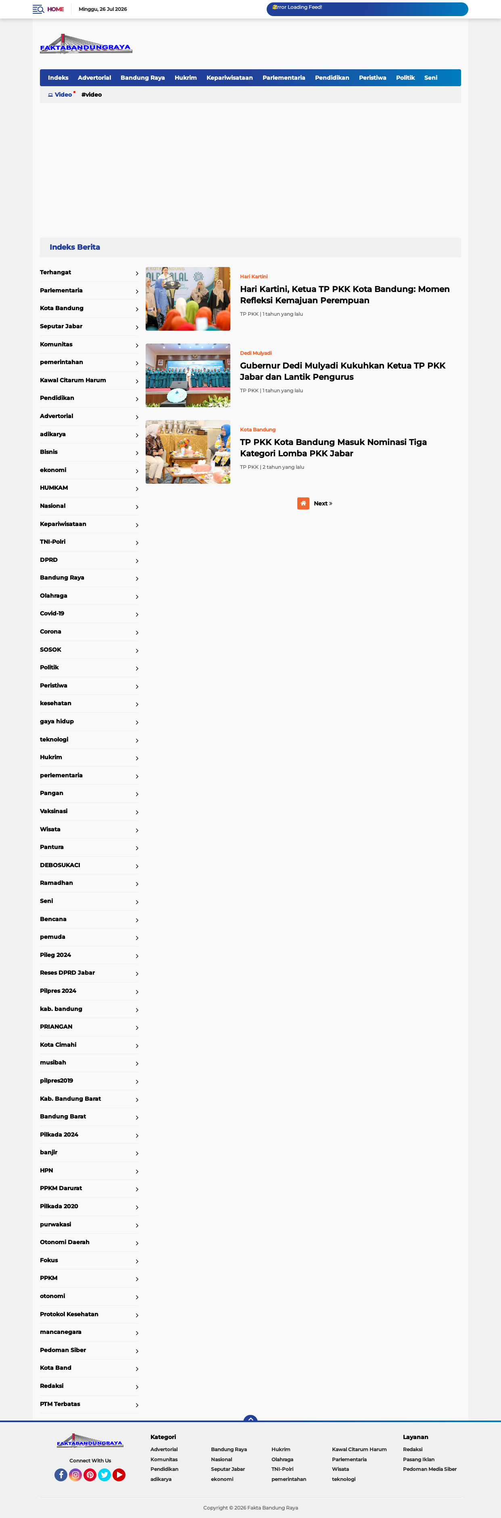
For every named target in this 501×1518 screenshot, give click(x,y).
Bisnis (48, 452)
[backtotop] (250, 1422)
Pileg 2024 (55, 955)
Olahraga (53, 595)
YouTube (125, 1478)
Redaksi (51, 1386)
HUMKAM (54, 487)
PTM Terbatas (60, 1404)
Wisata (50, 829)
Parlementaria (284, 77)
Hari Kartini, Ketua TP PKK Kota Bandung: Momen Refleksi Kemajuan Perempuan (345, 294)
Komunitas (56, 344)
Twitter (108, 1478)
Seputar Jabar (61, 326)
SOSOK (50, 649)
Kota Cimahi (58, 1044)
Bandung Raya (143, 77)
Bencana (53, 919)
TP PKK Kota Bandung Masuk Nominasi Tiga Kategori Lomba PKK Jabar (333, 447)
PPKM (48, 1278)
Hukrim (186, 77)
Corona (50, 631)
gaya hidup (57, 721)
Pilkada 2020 (59, 1206)
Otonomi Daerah (65, 1242)
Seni (430, 77)
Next (323, 503)
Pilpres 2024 (58, 990)
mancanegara (60, 1332)
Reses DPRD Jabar (67, 972)
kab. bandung (61, 1009)
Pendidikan (332, 77)
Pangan (51, 793)
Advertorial (94, 77)
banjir (48, 1152)
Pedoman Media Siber (430, 1469)
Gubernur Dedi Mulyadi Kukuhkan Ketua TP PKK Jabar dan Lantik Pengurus (342, 371)
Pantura (52, 847)
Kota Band (55, 1367)
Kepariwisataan (230, 77)
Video (63, 94)
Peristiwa (372, 77)
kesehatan (55, 703)
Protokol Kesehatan (69, 1314)
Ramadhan (56, 882)
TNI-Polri (52, 541)
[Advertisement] (250, 166)
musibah (53, 1062)
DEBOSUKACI (60, 865)
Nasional (52, 505)
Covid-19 (52, 613)
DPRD (49, 559)
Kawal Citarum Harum (73, 380)
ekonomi (53, 470)
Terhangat (55, 272)
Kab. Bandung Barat (70, 1098)
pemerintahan (61, 362)
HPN (46, 1170)
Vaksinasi (53, 811)
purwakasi (55, 1224)
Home (55, 9)
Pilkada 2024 (59, 1134)
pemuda (52, 936)
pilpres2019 (56, 1080)
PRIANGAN (56, 1026)
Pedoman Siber (63, 1350)
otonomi (52, 1296)
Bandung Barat (63, 1116)
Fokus (49, 1260)
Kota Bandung (62, 308)
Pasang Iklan (418, 1459)
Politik (405, 77)
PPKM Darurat (61, 1188)
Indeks (58, 77)
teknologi (54, 739)
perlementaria (61, 775)
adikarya (53, 434)
